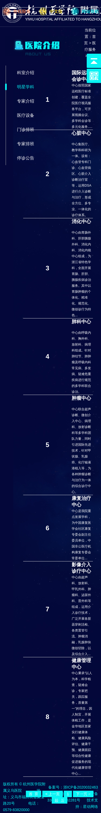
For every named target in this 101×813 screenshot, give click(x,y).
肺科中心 (81, 321)
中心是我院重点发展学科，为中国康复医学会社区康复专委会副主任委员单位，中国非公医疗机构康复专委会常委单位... (81, 534)
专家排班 (25, 143)
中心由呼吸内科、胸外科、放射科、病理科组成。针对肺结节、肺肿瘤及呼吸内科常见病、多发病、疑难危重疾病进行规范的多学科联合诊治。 (81, 362)
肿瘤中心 (81, 398)
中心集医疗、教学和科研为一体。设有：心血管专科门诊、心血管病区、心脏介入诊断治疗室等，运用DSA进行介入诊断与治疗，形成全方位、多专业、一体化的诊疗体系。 (81, 179)
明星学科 (25, 87)
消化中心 (81, 221)
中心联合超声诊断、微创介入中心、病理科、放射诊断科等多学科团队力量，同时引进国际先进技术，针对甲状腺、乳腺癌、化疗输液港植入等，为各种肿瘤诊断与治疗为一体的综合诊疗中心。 (81, 450)
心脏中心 (81, 133)
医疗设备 (25, 115)
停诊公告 (25, 158)
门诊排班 (25, 129)
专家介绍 (25, 101)
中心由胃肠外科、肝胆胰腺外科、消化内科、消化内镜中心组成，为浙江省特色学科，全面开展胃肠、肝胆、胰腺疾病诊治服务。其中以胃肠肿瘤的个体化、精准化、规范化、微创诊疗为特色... (81, 274)
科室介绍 (25, 72)
